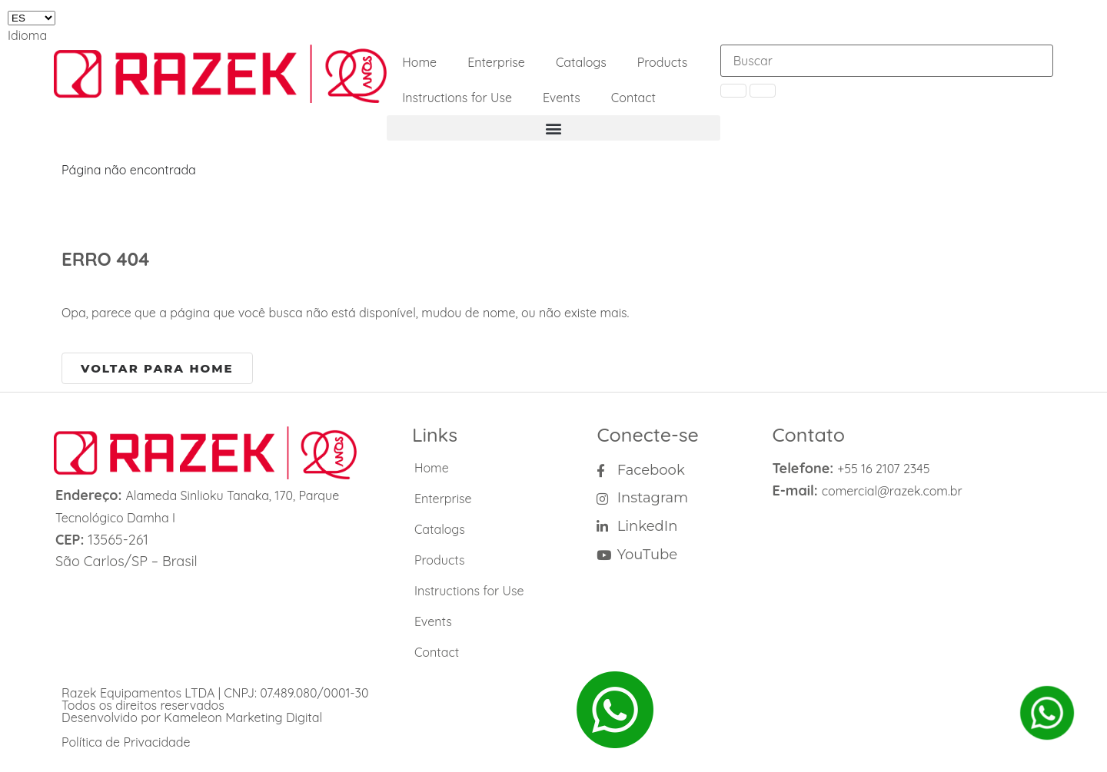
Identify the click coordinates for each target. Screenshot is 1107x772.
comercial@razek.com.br (892, 491)
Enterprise (496, 62)
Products (662, 62)
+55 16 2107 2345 (883, 468)
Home (419, 62)
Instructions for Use (457, 97)
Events (561, 97)
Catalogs (581, 62)
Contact (633, 97)
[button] (553, 128)
